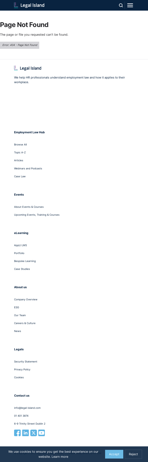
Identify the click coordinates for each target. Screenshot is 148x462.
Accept (114, 454)
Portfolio (19, 253)
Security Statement (25, 361)
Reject (133, 454)
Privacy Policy (22, 369)
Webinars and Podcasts (28, 168)
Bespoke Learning (25, 261)
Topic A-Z (20, 152)
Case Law (20, 176)
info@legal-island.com (27, 407)
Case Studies (22, 268)
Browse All (20, 144)
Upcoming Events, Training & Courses (37, 214)
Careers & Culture (25, 323)
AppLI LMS (20, 245)
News (17, 331)
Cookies (19, 377)
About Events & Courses (29, 206)
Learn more (60, 457)
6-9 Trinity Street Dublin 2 (29, 423)
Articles (18, 160)
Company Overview (25, 299)
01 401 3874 (21, 415)
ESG (16, 307)
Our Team (20, 315)
